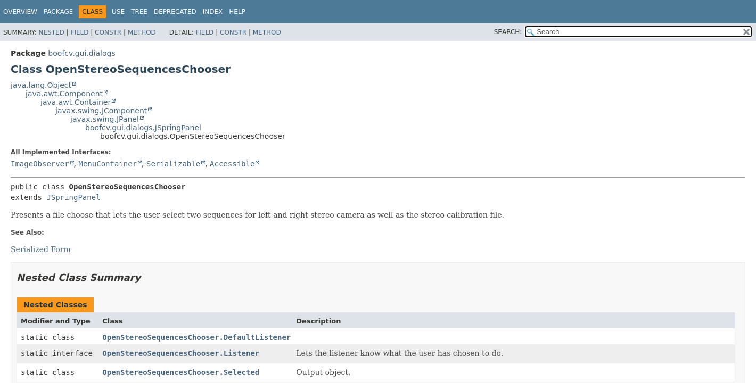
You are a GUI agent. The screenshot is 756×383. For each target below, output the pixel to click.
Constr (108, 32)
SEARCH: (508, 32)
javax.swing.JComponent (101, 110)
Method (142, 32)
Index (213, 11)
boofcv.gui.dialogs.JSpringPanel (143, 127)
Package (58, 11)
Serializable (173, 164)
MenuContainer (107, 164)
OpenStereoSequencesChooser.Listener (180, 353)
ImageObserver (40, 164)
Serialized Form (41, 249)
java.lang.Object (41, 85)
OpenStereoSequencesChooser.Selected (180, 372)
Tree (139, 11)
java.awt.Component (64, 93)
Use (118, 11)
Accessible (232, 164)
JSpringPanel (73, 197)
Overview (20, 11)
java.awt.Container (75, 102)
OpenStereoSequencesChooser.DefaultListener (196, 337)
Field (79, 32)
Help (237, 11)
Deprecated (175, 11)
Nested (51, 32)
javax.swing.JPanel (104, 119)
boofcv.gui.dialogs (81, 53)
